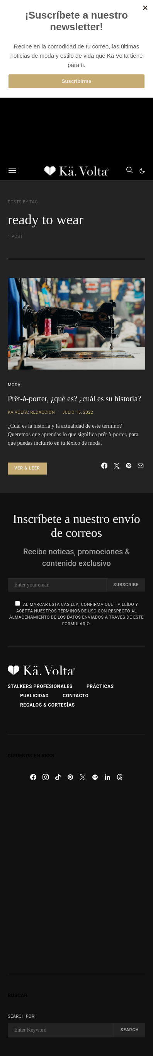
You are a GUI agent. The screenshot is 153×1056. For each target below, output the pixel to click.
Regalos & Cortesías (47, 705)
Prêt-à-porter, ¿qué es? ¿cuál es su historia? (74, 398)
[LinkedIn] (107, 777)
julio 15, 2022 (77, 412)
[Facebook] (33, 777)
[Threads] (119, 777)
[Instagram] (45, 777)
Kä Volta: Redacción (31, 412)
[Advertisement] (76, 878)
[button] (142, 171)
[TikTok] (58, 777)
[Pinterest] (70, 777)
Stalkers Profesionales (40, 686)
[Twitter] (82, 777)
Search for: (22, 1016)
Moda (14, 384)
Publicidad (34, 695)
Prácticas (100, 686)
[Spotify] (95, 777)
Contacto (75, 695)
